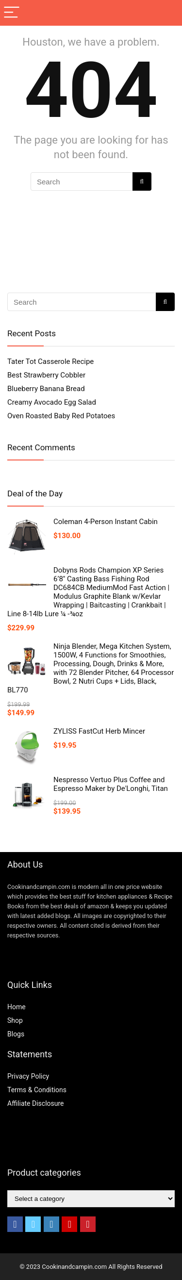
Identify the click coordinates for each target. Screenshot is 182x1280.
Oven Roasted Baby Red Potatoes (61, 415)
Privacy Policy (28, 1076)
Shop (15, 1020)
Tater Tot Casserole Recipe (50, 361)
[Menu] (11, 13)
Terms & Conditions (36, 1090)
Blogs (15, 1034)
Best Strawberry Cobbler (46, 375)
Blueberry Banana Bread (46, 388)
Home (16, 1007)
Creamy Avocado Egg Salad (51, 402)
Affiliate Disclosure (35, 1103)
